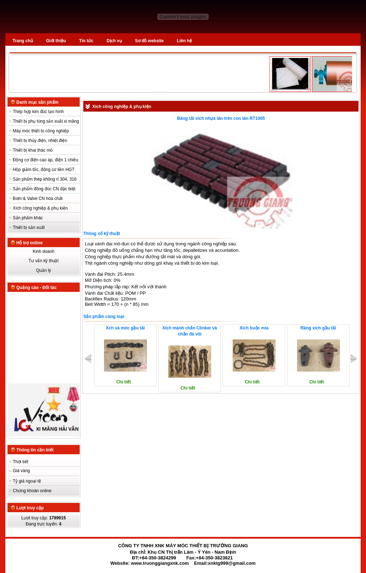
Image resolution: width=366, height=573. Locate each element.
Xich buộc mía (253, 327)
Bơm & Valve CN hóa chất (38, 198)
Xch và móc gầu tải (125, 327)
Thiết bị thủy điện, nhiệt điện (40, 140)
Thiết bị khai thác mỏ (33, 150)
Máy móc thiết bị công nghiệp (41, 130)
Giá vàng (21, 470)
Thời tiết (20, 461)
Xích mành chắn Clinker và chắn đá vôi (189, 331)
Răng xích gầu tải (318, 327)
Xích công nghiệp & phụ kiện (40, 208)
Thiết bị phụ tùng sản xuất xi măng (46, 121)
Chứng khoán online (32, 490)
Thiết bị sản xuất (29, 227)
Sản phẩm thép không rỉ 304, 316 (44, 179)
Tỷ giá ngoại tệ (27, 481)
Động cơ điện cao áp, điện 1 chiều (45, 159)
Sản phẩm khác (28, 217)
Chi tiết (123, 382)
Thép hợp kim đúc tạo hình (38, 111)
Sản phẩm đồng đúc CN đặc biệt (44, 188)
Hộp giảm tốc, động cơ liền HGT (44, 169)
